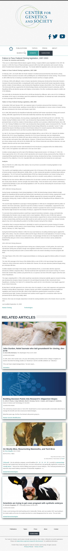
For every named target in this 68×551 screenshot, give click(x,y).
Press (44, 48)
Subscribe (46, 53)
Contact (56, 529)
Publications (21, 48)
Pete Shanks (9, 451)
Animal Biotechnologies (10, 472)
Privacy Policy (29, 546)
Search (20, 53)
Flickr (63, 458)
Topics (34, 48)
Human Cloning (7, 307)
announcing (60, 462)
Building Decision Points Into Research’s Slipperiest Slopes (30, 399)
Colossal (6, 462)
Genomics (6, 367)
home (11, 48)
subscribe (34, 533)
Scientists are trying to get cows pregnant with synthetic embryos (33, 503)
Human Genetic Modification (12, 417)
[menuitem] (11, 48)
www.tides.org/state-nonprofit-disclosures (30, 541)
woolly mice (7, 466)
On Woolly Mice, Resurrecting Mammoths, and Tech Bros (29, 449)
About (54, 48)
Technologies (28, 307)
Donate (33, 53)
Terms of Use (39, 546)
